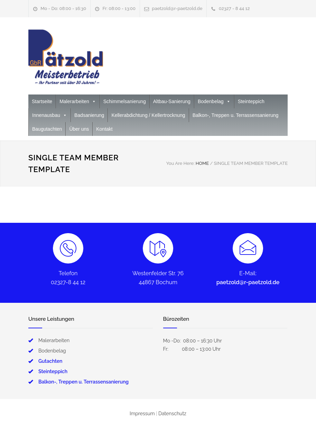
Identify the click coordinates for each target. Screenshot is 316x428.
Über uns (79, 129)
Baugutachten (47, 129)
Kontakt (104, 129)
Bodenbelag (214, 101)
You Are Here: (180, 163)
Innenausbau (49, 115)
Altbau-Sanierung (171, 101)
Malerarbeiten (77, 101)
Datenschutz (172, 413)
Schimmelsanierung (124, 101)
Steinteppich (251, 101)
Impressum (142, 413)
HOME (202, 163)
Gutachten (50, 361)
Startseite (42, 101)
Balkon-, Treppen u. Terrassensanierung (236, 115)
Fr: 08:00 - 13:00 (119, 8)
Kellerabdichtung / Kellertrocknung (148, 115)
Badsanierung (89, 115)
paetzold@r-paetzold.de (177, 8)
